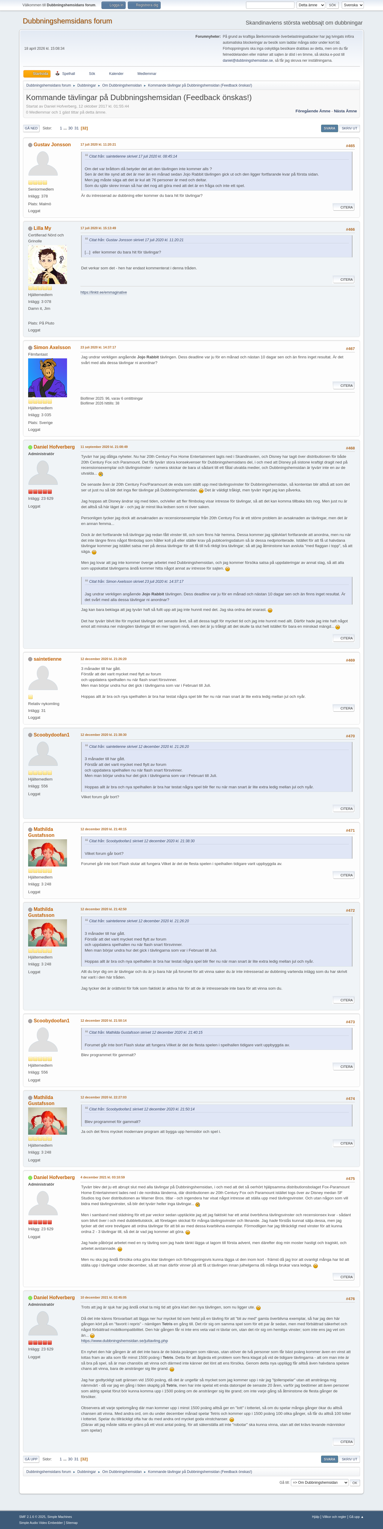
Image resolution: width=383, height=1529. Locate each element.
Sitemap (72, 1523)
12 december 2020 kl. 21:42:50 (103, 909)
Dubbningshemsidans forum (67, 21)
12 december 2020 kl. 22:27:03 (103, 1097)
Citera (344, 207)
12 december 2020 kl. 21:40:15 (103, 829)
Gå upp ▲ (356, 1517)
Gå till (284, 1482)
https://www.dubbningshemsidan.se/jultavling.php (124, 1340)
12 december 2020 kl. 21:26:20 (103, 659)
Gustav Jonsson (52, 144)
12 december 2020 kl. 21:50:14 (103, 1020)
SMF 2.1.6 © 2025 (32, 1517)
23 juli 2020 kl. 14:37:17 (98, 347)
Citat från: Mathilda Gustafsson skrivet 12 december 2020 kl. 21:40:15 (146, 1032)
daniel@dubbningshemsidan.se (248, 60)
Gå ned (31, 128)
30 (70, 128)
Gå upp (31, 1459)
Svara (329, 128)
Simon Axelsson (52, 347)
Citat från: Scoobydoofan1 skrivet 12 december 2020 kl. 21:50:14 (141, 1109)
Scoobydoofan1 (51, 734)
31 (76, 128)
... (65, 128)
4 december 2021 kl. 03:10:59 (102, 1177)
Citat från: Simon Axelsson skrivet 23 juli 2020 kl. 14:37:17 (136, 581)
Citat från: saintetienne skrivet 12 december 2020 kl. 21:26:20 (139, 747)
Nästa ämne (345, 111)
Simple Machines (59, 1517)
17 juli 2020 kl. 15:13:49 (98, 228)
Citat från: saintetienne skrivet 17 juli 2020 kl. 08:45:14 (133, 156)
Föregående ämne (313, 111)
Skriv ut (349, 128)
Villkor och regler (334, 1517)
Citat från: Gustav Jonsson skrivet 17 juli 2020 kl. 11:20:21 (136, 240)
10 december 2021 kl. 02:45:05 (103, 1297)
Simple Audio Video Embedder (41, 1523)
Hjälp (316, 1517)
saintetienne (47, 659)
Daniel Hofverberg (54, 446)
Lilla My (42, 228)
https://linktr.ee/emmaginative (103, 292)
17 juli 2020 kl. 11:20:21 (98, 144)
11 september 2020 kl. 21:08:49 (104, 447)
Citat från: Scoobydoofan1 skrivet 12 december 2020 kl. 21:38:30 (141, 841)
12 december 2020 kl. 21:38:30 (103, 734)
